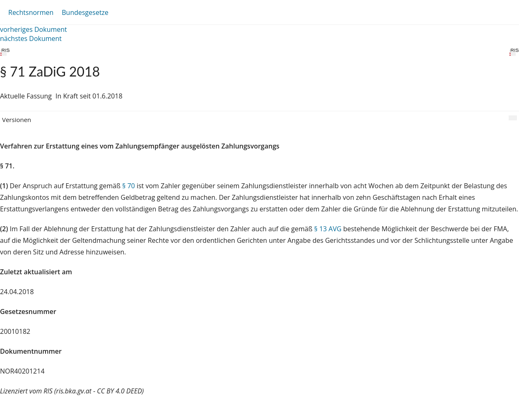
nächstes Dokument (31, 38)
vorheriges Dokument (33, 29)
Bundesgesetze (85, 12)
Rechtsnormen (30, 12)
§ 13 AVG (327, 228)
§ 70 (128, 185)
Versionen (16, 119)
